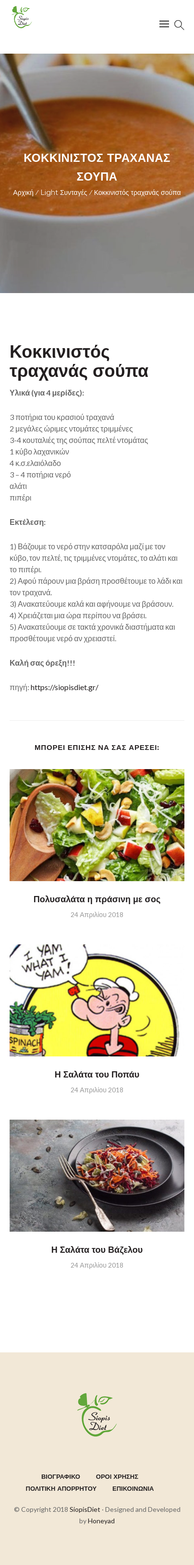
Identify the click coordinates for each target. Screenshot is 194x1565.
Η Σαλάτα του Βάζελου (97, 1250)
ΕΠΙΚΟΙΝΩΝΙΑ (133, 1488)
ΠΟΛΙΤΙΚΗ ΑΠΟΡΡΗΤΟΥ (61, 1488)
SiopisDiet (85, 1509)
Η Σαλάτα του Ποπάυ (97, 1074)
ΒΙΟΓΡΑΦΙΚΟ (60, 1476)
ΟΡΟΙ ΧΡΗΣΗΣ (117, 1476)
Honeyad (101, 1521)
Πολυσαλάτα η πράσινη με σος (97, 899)
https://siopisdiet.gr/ (63, 687)
